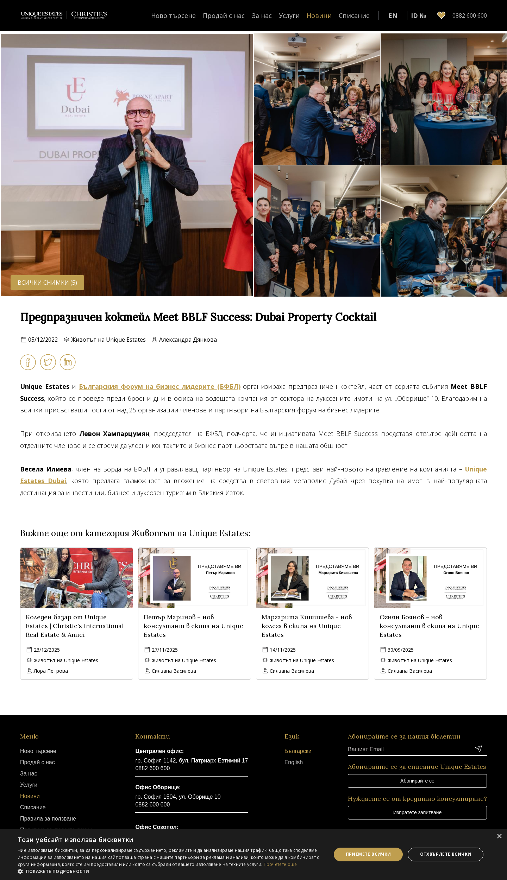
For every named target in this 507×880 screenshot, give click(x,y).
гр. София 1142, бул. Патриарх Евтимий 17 (191, 761)
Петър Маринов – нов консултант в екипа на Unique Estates (193, 626)
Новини (319, 15)
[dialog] (253, 854)
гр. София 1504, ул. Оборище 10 (177, 797)
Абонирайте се (417, 781)
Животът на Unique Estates (108, 339)
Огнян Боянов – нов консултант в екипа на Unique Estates (429, 626)
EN (393, 15)
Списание (354, 15)
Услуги (289, 15)
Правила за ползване (48, 819)
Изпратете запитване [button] (417, 812)
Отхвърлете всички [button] (445, 854)
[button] (170, 871)
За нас (262, 15)
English (293, 762)
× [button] (499, 836)
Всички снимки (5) (47, 282)
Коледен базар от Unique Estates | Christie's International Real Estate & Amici (75, 626)
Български (298, 751)
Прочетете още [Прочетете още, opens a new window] (280, 864)
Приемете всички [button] (368, 854)
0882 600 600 (152, 768)
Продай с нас (224, 15)
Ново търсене (173, 15)
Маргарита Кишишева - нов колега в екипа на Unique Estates (307, 626)
